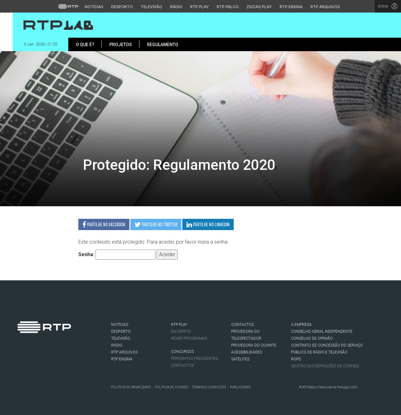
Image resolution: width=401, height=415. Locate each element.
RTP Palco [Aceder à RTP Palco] (228, 6)
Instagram (39, 358)
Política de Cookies (171, 387)
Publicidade (240, 387)
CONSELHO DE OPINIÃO (312, 338)
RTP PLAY (179, 324)
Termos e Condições (209, 387)
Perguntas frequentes (194, 358)
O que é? (85, 44)
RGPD (296, 359)
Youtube (48, 358)
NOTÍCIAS (119, 324)
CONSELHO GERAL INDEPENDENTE (321, 331)
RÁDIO (116, 345)
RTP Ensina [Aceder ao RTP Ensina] (291, 6)
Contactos (182, 365)
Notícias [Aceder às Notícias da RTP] (94, 6)
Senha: (116, 255)
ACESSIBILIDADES (246, 352)
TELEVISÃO (120, 338)
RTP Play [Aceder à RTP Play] (199, 6)
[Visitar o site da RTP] (68, 6)
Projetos (120, 44)
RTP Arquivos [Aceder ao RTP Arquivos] (325, 6)
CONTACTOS (242, 324)
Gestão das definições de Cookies (325, 366)
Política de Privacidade (131, 387)
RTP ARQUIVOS (124, 352)
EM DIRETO (181, 331)
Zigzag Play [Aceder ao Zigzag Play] (259, 6)
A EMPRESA (301, 324)
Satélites (240, 359)
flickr (58, 358)
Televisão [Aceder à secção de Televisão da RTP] (151, 6)
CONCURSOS (182, 351)
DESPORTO (121, 331)
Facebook (20, 358)
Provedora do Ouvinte (253, 345)
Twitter (30, 358)
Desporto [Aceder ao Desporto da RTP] (122, 6)
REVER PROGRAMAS (189, 338)
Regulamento (162, 44)
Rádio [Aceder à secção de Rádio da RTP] (176, 6)
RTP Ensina (122, 359)
